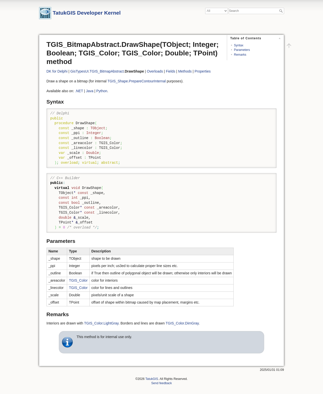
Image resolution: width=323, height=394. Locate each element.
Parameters (242, 50)
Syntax (238, 45)
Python (101, 91)
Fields (170, 71)
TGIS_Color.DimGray (182, 323)
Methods (185, 71)
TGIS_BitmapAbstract (107, 71)
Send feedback (161, 383)
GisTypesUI (79, 71)
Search (281, 11)
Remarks (240, 54)
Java (89, 91)
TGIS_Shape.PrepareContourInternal (136, 81)
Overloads (155, 71)
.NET (79, 91)
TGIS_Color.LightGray (101, 323)
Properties (203, 71)
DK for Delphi (56, 71)
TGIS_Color (78, 280)
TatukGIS (151, 379)
